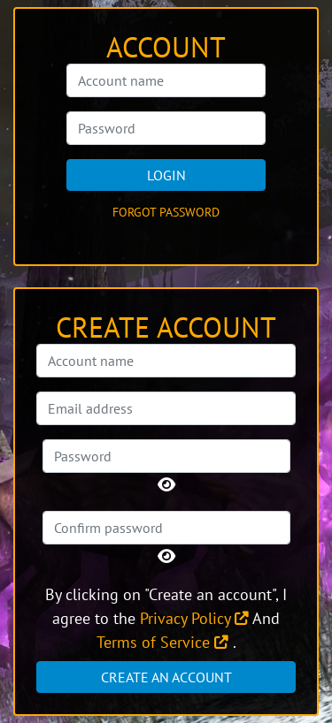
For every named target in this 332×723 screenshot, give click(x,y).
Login (166, 175)
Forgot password (166, 212)
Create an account (166, 677)
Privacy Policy (194, 618)
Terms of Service (162, 642)
